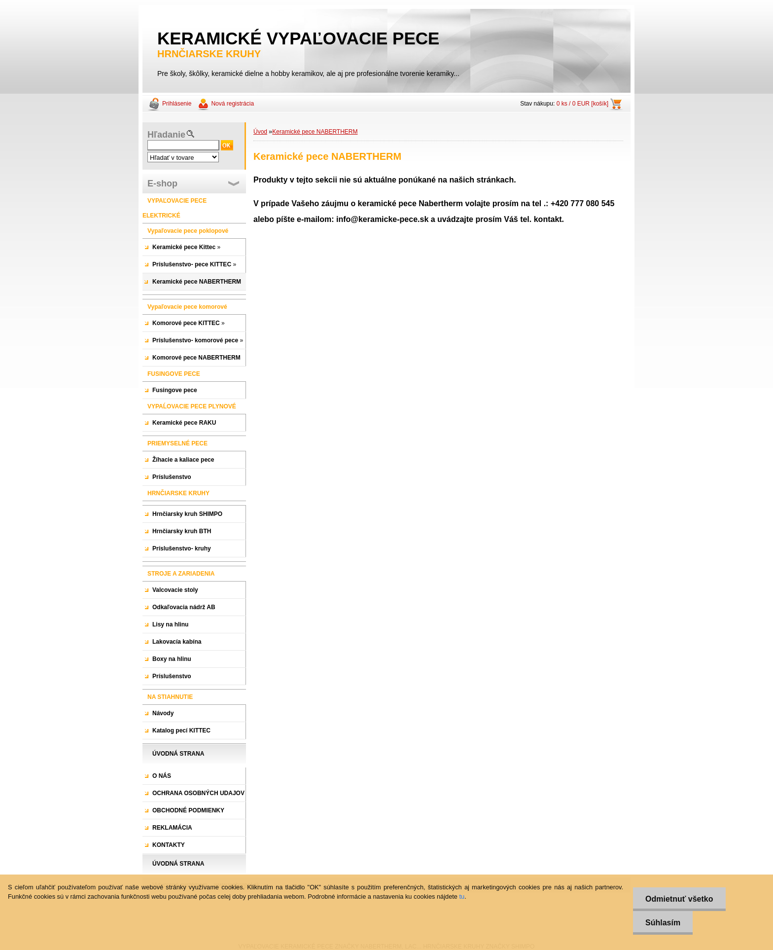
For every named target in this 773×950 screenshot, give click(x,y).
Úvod (260, 131)
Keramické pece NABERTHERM (314, 131)
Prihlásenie (176, 103)
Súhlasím (662, 922)
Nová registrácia (232, 103)
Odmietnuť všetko (679, 899)
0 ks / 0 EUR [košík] (582, 103)
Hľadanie (166, 135)
